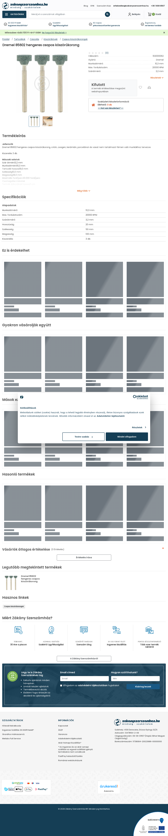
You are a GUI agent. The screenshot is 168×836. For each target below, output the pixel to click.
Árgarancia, (150, 23)
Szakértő (56, 23)
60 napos (97, 23)
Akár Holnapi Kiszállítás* (69, 743)
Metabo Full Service (11, 738)
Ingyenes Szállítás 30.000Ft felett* (18, 730)
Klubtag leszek (143, 686)
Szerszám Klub (104, 5)
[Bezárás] (164, 32)
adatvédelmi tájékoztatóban (92, 685)
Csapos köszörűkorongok (14, 606)
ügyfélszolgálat (60, 25)
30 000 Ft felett (14, 23)
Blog (86, 5)
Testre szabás (84, 436)
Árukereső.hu (109, 791)
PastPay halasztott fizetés (70, 756)
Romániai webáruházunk (70, 760)
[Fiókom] (134, 14)
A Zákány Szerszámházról (84, 658)
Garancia (62, 734)
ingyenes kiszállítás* (18, 25)
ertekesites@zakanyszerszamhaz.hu (131, 5)
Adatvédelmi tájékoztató (70, 738)
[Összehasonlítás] (149, 87)
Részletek (137, 427)
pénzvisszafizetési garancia (106, 25)
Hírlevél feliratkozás (11, 726)
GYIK (92, 5)
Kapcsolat (63, 726)
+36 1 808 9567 (158, 5)
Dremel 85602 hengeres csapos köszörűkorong (30, 579)
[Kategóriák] (14, 14)
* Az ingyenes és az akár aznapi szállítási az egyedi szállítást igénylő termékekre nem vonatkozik (75, 749)
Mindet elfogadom (126, 436)
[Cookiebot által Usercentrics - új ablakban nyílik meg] (135, 397)
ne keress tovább (153, 25)
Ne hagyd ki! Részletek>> (54, 32)
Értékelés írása (84, 557)
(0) (107, 52)
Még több (82, 190)
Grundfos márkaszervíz (13, 734)
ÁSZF (60, 730)
